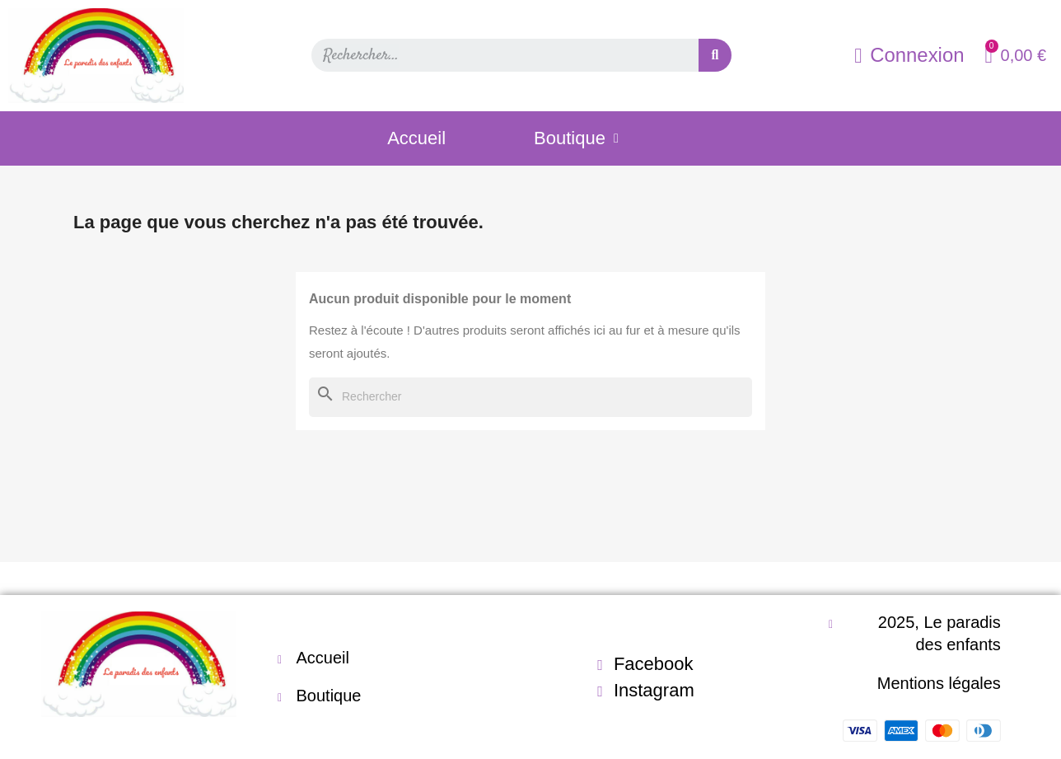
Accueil (416, 138)
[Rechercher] (530, 397)
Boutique (576, 138)
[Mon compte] (909, 56)
